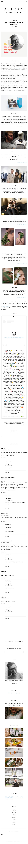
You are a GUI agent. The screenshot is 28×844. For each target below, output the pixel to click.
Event (15, 797)
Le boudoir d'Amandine (8, 477)
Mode (8, 799)
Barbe (6, 796)
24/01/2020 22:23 (5, 479)
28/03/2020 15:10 (9, 585)
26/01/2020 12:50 (5, 573)
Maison (6, 799)
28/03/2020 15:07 (9, 465)
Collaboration (9, 797)
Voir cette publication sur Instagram (14, 337)
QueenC (3, 571)
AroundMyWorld (18, 68)
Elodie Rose (4, 513)
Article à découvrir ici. (22, 126)
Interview (19, 797)
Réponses (8, 461)
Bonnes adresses (19, 796)
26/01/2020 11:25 (5, 515)
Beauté (11, 796)
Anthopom (14, 9)
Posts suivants (19, 641)
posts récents (9, 641)
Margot (3, 448)
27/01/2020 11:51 (5, 599)
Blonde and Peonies (7, 541)
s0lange (3, 597)
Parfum (11, 799)
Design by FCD (18, 841)
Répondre (3, 457)
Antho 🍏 (19, 416)
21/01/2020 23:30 (5, 450)
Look (22, 797)
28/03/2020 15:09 (9, 529)
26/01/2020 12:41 (5, 542)
